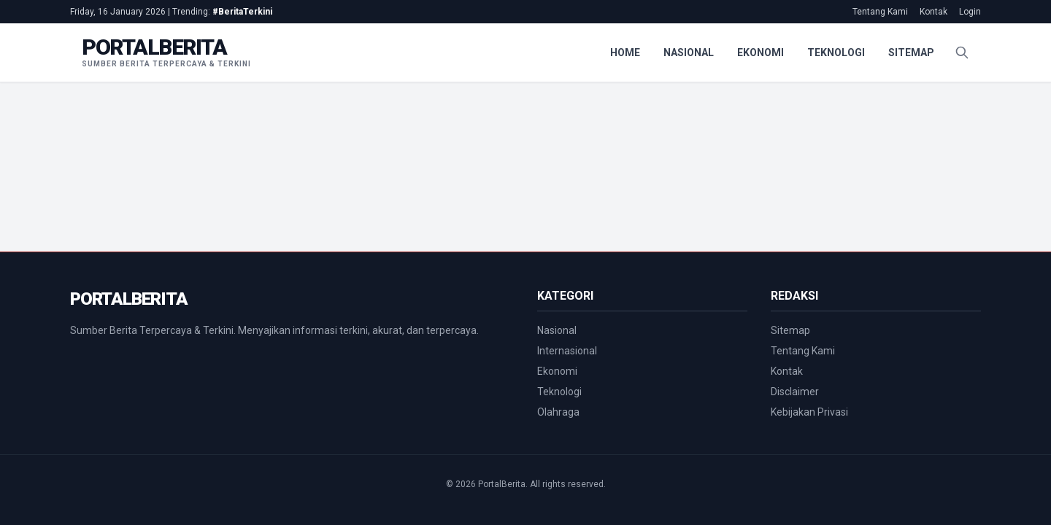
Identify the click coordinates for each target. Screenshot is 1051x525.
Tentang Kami (880, 12)
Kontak (933, 12)
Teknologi (836, 52)
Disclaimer (795, 391)
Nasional (688, 52)
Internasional (567, 351)
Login (970, 12)
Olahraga (558, 412)
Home (625, 52)
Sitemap (911, 52)
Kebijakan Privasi (809, 412)
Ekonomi (760, 52)
